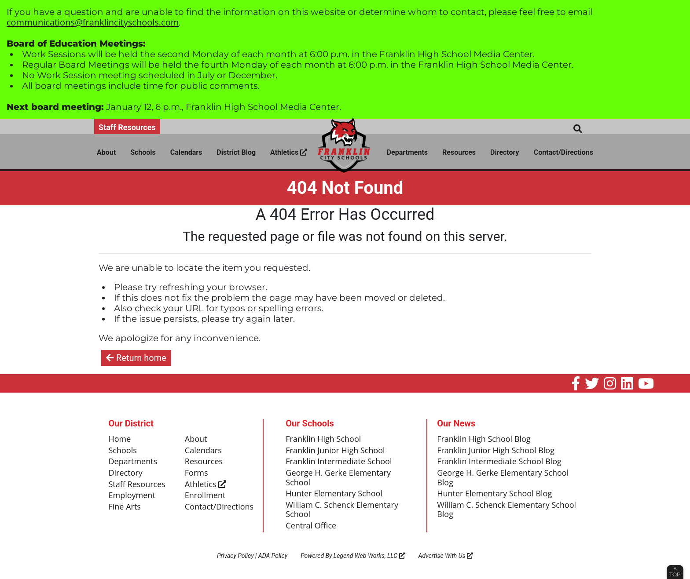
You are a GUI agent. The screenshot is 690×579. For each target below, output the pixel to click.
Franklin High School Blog (483, 439)
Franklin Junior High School (335, 450)
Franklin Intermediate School (339, 461)
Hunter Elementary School (334, 494)
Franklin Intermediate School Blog (499, 461)
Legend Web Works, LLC (369, 555)
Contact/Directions (563, 152)
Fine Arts (125, 507)
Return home (136, 358)
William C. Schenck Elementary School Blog (506, 510)
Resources (459, 152)
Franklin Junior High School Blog (495, 450)
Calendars (186, 152)
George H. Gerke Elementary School (338, 478)
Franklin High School (323, 439)
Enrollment (205, 495)
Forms (196, 473)
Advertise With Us (445, 555)
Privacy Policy (235, 555)
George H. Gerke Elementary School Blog (503, 478)
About (106, 152)
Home (120, 439)
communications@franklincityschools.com (93, 22)
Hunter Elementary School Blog (494, 494)
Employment (132, 495)
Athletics (288, 152)
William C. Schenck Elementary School (342, 510)
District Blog (236, 152)
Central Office (311, 526)
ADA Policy (272, 555)
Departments (407, 152)
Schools (143, 152)
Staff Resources (127, 127)
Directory (504, 152)
